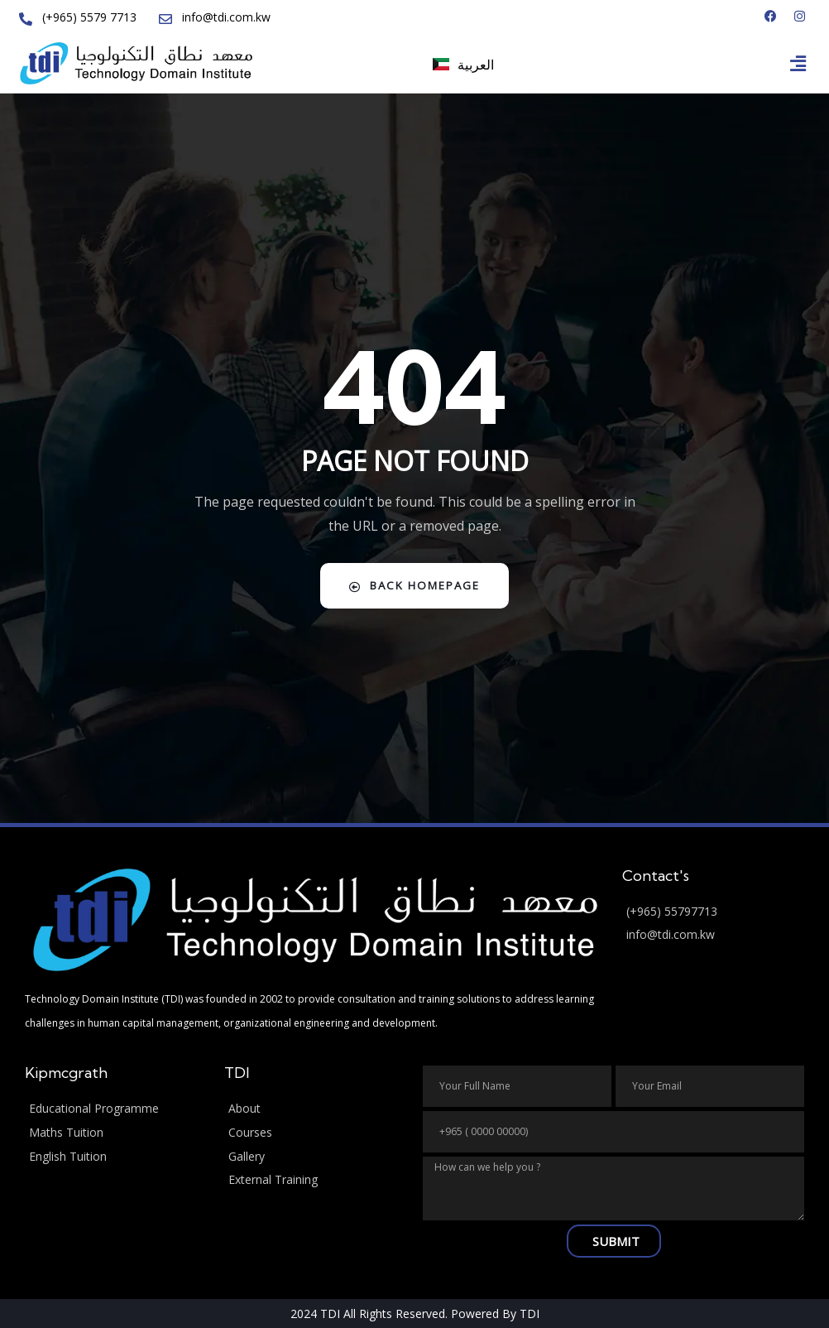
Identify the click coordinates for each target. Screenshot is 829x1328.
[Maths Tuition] (116, 1131)
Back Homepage (415, 584)
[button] (798, 62)
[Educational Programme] (116, 1107)
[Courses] (315, 1131)
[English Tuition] (116, 1155)
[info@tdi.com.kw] (713, 934)
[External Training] (315, 1179)
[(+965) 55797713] (713, 910)
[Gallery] (315, 1155)
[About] (315, 1107)
